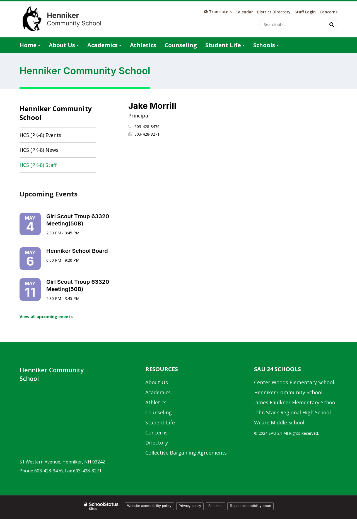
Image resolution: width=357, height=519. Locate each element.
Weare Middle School (279, 422)
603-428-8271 (147, 134)
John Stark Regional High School (292, 412)
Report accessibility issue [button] (250, 506)
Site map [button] (215, 506)
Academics (158, 392)
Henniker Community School (56, 113)
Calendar (244, 12)
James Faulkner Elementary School (295, 402)
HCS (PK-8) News (39, 149)
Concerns (328, 12)
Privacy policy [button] (190, 506)
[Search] (331, 24)
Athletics (156, 402)
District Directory (274, 12)
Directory (156, 442)
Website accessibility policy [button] (149, 506)
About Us (156, 382)
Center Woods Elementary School (294, 382)
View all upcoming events (46, 316)
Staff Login (305, 12)
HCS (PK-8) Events (40, 135)
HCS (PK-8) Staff (38, 165)
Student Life (160, 422)
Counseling (158, 412)
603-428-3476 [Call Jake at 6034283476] (147, 126)
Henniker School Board (77, 251)
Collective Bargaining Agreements (186, 452)
